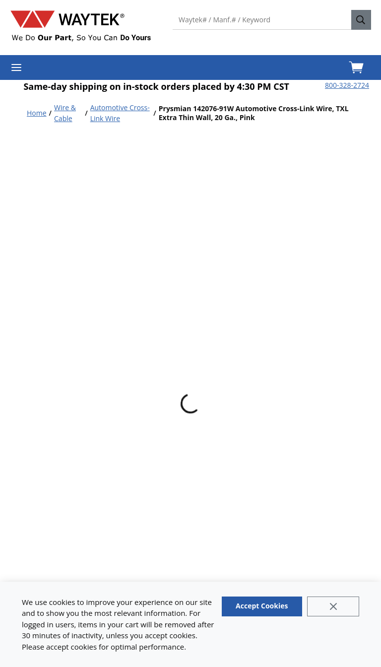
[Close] (333, 606)
